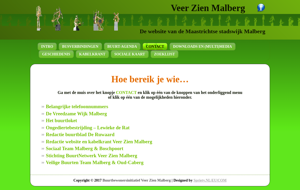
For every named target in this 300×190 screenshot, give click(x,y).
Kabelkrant (92, 54)
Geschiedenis (56, 54)
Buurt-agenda (122, 47)
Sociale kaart (129, 54)
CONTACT (126, 92)
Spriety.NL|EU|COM (210, 180)
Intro (47, 47)
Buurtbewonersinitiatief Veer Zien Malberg (136, 180)
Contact (155, 47)
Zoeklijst (164, 54)
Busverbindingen (80, 47)
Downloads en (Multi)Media (202, 47)
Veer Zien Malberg (208, 8)
